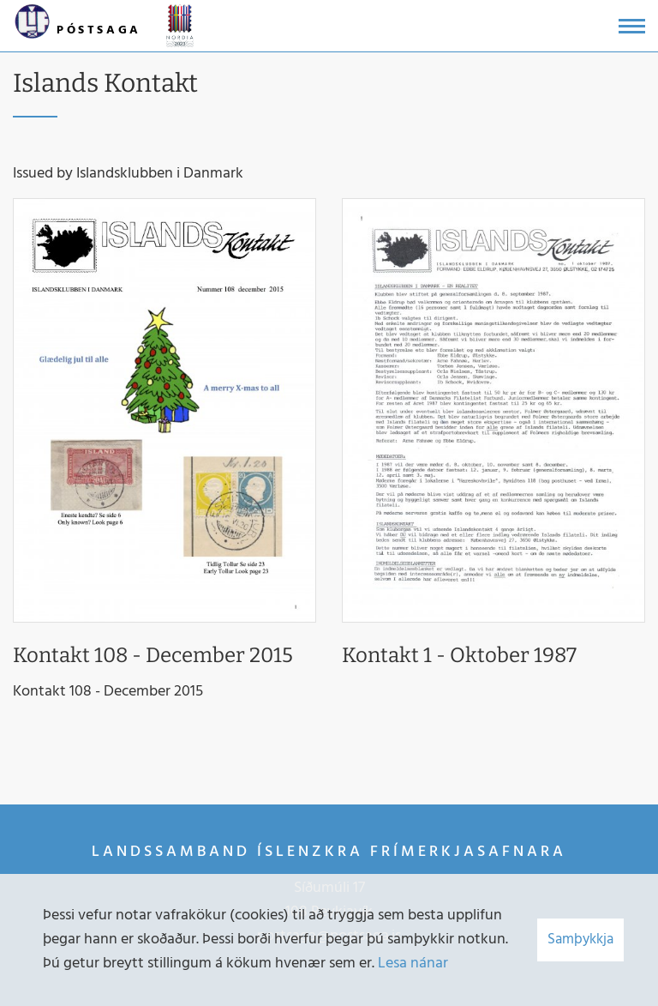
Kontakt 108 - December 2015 (153, 655)
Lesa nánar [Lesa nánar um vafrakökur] (413, 963)
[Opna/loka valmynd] (632, 26)
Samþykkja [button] (580, 939)
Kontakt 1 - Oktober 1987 (459, 655)
